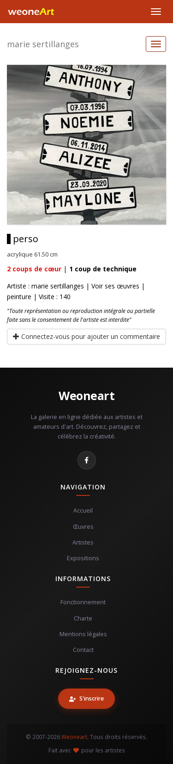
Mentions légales (83, 634)
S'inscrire (86, 698)
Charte (83, 618)
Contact (83, 650)
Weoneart (86, 395)
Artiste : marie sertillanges (45, 286)
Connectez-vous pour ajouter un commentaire (86, 336)
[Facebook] (87, 460)
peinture (19, 296)
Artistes (83, 542)
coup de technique (103, 268)
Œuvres (83, 527)
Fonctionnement (83, 602)
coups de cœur (34, 268)
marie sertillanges (43, 44)
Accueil (83, 510)
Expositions (83, 558)
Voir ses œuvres (115, 286)
